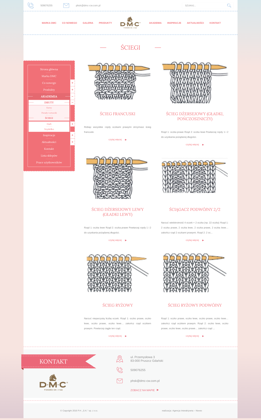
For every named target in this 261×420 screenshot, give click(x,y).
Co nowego (69, 23)
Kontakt (215, 23)
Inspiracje (174, 23)
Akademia (155, 23)
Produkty (105, 23)
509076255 (46, 5)
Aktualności (195, 23)
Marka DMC (49, 23)
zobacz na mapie (142, 392)
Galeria (88, 23)
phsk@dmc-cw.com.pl (88, 5)
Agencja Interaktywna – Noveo (187, 412)
